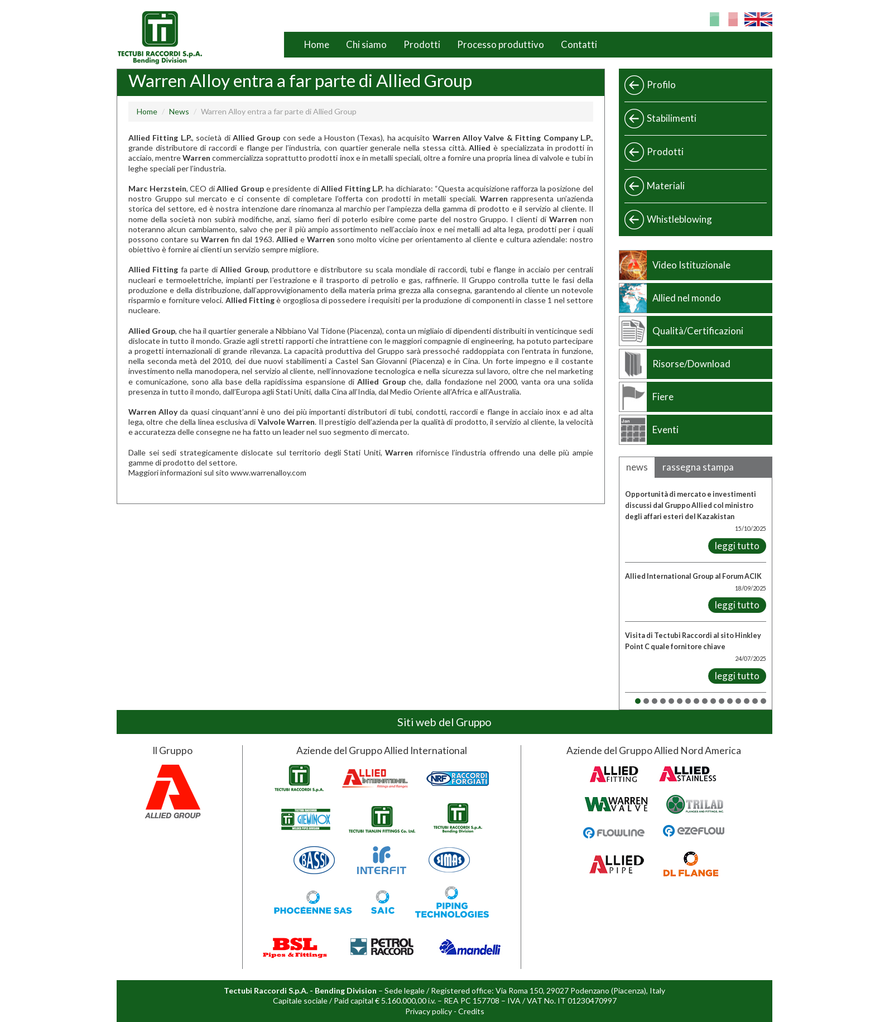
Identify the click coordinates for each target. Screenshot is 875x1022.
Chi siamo (366, 44)
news (637, 467)
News (179, 111)
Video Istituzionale (691, 265)
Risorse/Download (691, 364)
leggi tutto (737, 545)
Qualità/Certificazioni (697, 331)
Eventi (665, 429)
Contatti (579, 44)
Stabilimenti (671, 118)
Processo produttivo (500, 44)
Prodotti (421, 44)
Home (316, 44)
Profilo (661, 84)
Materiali (666, 185)
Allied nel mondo (686, 298)
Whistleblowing (679, 219)
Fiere (663, 396)
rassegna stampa (698, 467)
